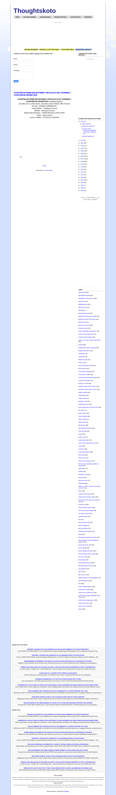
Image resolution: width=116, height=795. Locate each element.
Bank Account (82, 307)
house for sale (82, 557)
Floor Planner (82, 368)
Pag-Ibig (80, 477)
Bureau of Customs (84, 325)
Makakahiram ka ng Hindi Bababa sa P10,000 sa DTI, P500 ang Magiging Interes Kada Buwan (58, 703)
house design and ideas (85, 551)
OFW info (81, 468)
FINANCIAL (81, 353)
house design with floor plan (86, 554)
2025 (82, 121)
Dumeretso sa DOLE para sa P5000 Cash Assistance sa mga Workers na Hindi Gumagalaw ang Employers (58, 685)
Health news (82, 398)
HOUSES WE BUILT (88, 136)
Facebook (81, 356)
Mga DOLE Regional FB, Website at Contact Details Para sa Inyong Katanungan (58, 744)
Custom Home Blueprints (86, 334)
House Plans (82, 413)
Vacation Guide (83, 516)
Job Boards (81, 425)
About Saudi (82, 292)
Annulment (81, 301)
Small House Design (84, 494)
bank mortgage (82, 525)
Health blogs (82, 395)
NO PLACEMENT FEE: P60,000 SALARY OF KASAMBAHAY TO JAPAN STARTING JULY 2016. (58, 691)
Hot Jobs (81, 410)
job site (80, 571)
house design (82, 548)
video (80, 609)
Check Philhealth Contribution (87, 331)
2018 (82, 156)
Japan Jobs (81, 422)
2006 (82, 188)
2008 (82, 182)
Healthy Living (82, 401)
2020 (82, 151)
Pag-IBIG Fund (82, 474)
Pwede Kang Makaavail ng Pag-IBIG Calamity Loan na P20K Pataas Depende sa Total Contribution (58, 667)
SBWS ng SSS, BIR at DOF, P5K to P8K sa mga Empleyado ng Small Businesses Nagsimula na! (57, 768)
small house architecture (85, 592)
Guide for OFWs (83, 383)
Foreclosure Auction (84, 374)
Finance (80, 362)
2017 (82, 159)
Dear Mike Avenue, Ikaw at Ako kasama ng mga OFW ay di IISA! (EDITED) (58, 697)
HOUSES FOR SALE (60, 17)
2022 (82, 145)
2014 (82, 166)
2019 (82, 153)
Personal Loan (82, 480)
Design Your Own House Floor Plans (89, 340)
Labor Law (81, 437)
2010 (82, 177)
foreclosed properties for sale (87, 537)
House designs (82, 416)
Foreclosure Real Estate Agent (87, 377)
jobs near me (82, 574)
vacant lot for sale (83, 606)
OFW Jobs (81, 455)
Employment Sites (83, 350)
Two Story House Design (85, 510)
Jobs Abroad (82, 431)
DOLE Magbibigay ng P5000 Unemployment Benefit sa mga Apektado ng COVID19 (58, 750)
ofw (79, 583)
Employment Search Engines (87, 347)
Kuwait (80, 434)
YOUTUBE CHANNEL (29, 17)
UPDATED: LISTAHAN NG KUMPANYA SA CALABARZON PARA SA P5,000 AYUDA (58, 655)
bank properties (83, 528)
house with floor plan (84, 562)
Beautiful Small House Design (87, 316)
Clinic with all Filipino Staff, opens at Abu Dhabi (58, 673)
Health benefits (82, 392)
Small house (82, 504)
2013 (82, 169)
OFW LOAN (82, 458)
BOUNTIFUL (88, 17)
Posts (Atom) (49, 170)
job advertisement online (85, 565)
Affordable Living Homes (85, 298)
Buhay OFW (82, 322)
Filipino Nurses (82, 359)
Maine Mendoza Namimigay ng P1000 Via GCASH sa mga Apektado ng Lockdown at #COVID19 (58, 661)
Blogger (66, 791)
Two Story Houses (83, 513)
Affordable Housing (84, 295)
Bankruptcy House (84, 313)
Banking (80, 310)
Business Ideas (83, 328)
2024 (82, 140)
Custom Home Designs (85, 337)
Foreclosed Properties (85, 371)
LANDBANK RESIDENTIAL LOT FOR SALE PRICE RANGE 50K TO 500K (58, 679)
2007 (82, 185)
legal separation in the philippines (88, 577)
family (80, 534)
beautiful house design (85, 531)
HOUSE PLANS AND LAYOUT (87, 389)
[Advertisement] (58, 35)
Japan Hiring (82, 419)
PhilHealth (81, 483)
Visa (79, 519)
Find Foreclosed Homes (85, 365)
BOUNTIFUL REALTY (88, 126)
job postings (82, 568)
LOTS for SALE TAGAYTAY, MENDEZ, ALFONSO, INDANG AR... (89, 131)
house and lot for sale (84, 545)
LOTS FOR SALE (75, 17)
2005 (82, 190)
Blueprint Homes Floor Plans (87, 319)
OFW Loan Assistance (85, 461)
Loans (80, 446)
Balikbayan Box (83, 304)
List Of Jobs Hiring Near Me (86, 443)
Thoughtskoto (35, 10)
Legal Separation (83, 440)
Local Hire (81, 449)
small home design (84, 589)
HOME (17, 17)
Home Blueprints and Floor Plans (88, 407)
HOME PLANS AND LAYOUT (87, 386)
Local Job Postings (84, 452)
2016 (82, 161)
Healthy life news (83, 404)
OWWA (80, 471)
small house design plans (86, 600)
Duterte (80, 344)
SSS (79, 491)
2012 (82, 172)
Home (44, 165)
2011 (82, 174)
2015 (82, 164)
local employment (83, 580)
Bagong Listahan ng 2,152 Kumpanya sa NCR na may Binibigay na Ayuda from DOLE (58, 649)
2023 (82, 143)
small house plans (83, 603)
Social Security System (85, 507)
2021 (82, 148)
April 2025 (85, 124)
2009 (82, 180)
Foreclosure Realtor (84, 380)
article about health (84, 522)
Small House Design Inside (86, 497)
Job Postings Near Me (85, 428)
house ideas (82, 560)
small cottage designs (84, 586)
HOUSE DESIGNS (45, 17)
